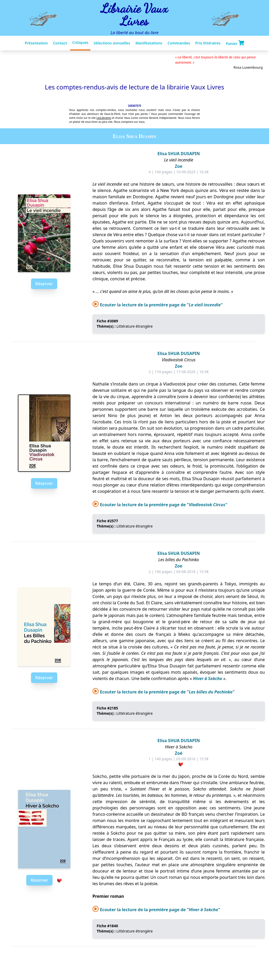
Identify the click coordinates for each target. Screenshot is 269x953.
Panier (235, 43)
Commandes (179, 42)
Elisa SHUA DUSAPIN (178, 153)
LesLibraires (103, 118)
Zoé (179, 753)
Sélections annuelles (112, 42)
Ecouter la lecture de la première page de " (157, 305)
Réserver (44, 284)
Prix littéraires (207, 42)
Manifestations (148, 42)
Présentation (36, 42)
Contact (60, 42)
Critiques (80, 42)
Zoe (179, 166)
